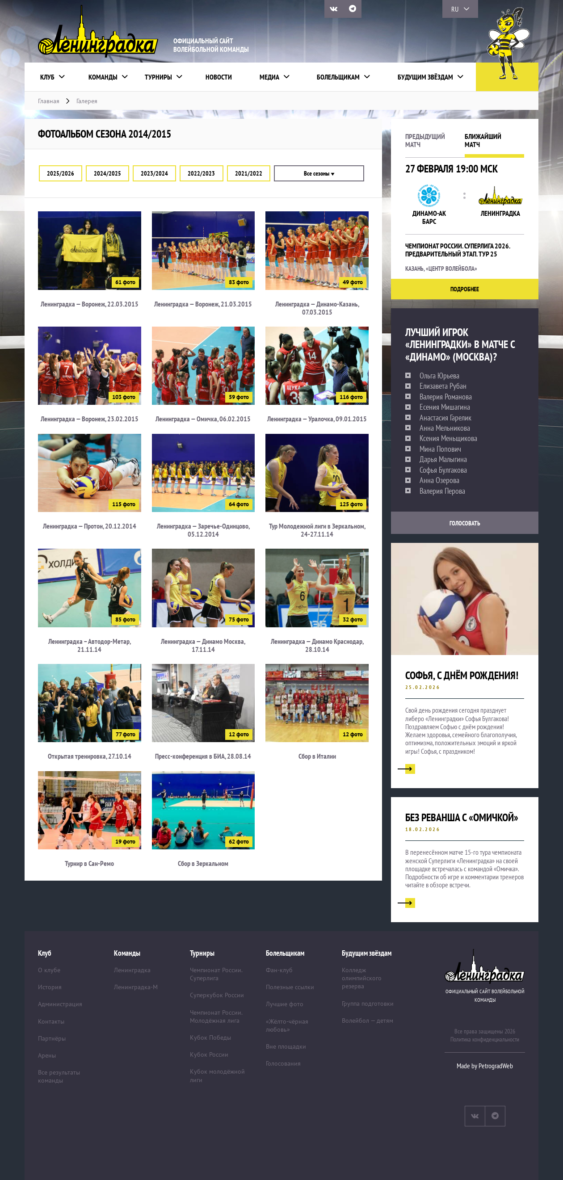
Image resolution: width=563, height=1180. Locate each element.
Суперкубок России (217, 995)
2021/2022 (248, 173)
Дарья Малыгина (443, 459)
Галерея (86, 101)
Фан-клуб (279, 970)
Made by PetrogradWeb (485, 1066)
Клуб (47, 76)
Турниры (158, 76)
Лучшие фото (284, 1004)
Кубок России (209, 1054)
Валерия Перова (442, 491)
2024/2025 (107, 173)
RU (454, 8)
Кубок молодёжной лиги (217, 1075)
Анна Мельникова (445, 428)
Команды (103, 76)
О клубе (49, 970)
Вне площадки (286, 1046)
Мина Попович (440, 449)
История (50, 987)
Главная (48, 101)
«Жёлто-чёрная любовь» (287, 1025)
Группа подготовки (368, 1003)
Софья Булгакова (443, 470)
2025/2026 (60, 173)
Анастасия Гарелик (445, 418)
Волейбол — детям (367, 1020)
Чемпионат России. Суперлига (216, 974)
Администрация (60, 1004)
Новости (219, 76)
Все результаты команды (59, 1076)
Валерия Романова (446, 397)
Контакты (51, 1021)
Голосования (283, 1063)
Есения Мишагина (445, 407)
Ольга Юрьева (439, 376)
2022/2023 (201, 173)
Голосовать (465, 523)
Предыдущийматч (425, 140)
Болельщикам (338, 76)
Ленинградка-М (136, 987)
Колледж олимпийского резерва (362, 978)
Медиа (269, 76)
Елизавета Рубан (443, 386)
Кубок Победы (210, 1037)
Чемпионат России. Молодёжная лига (216, 1016)
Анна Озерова (439, 480)
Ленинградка (132, 970)
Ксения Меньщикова (448, 438)
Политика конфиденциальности (484, 1039)
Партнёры (52, 1038)
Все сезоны (319, 173)
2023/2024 (154, 173)
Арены (47, 1055)
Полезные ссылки (290, 987)
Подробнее (464, 289)
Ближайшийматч (483, 140)
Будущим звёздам (425, 76)
